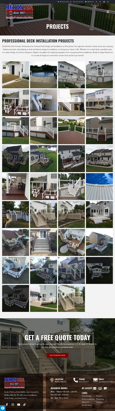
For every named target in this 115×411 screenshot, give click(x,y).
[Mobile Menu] (108, 12)
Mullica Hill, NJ (64, 2)
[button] (57, 355)
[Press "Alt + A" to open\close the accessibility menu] (3, 408)
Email (90, 2)
